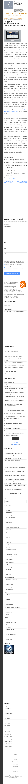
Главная (5, 18)
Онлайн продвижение (9, 562)
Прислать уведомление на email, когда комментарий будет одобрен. (13, 265)
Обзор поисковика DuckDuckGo (11, 373)
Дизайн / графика (9, 556)
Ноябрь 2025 (7, 743)
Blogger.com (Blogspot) (11, 549)
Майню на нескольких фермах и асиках (14, 425)
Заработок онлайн (8, 507)
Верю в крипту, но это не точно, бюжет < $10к (15, 416)
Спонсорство (7, 725)
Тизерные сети (9, 524)
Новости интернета (10, 636)
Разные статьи (9, 639)
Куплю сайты (15, 15)
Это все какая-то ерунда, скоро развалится (15, 433)
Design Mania (7, 460)
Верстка (7, 539)
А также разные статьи (15, 493)
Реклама (21, 13)
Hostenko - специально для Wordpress (13, 453)
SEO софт (8, 594)
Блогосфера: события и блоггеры (11, 607)
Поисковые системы (10, 571)
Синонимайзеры (9, 604)
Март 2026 (6, 734)
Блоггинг (7, 609)
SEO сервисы (9, 582)
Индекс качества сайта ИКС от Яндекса (13, 356)
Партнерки (8, 510)
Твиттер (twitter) (9, 589)
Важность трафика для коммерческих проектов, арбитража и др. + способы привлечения (15, 173)
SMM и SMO (8, 569)
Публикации (7, 723)
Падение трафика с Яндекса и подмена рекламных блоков (8, 182)
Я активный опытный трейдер (12, 421)
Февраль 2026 (7, 736)
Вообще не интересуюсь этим (12, 435)
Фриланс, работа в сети (11, 532)
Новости (10, 18)
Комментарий (7, 226)
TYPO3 (7, 544)
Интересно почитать (10, 629)
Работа (21, 15)
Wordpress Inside (8, 458)
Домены (7, 552)
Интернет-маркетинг (10, 567)
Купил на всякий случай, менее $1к (13, 418)
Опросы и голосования (11, 622)
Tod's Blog (8, 5)
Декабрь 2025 (7, 741)
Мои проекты (8, 627)
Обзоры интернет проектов (12, 586)
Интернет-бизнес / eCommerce (12, 527)
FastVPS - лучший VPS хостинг (11, 451)
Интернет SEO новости (18, 18)
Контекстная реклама (10, 515)
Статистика (8, 574)
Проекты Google (9, 584)
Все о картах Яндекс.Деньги (10, 371)
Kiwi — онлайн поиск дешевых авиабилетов (14, 365)
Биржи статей (9, 522)
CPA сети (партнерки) (10, 517)
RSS (11, 297)
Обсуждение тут (15, 444)
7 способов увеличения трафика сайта (13, 349)
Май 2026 (6, 731)
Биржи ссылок (9, 520)
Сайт (5, 254)
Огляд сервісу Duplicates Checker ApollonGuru (14, 479)
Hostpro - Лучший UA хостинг (10, 455)
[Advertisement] (14, 198)
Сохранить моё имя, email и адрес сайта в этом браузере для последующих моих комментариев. (14, 262)
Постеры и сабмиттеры (11, 602)
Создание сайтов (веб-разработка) (12, 535)
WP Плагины (8, 542)
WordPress (8, 537)
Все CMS (8, 547)
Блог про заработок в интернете (18, 3)
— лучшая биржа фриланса (14, 311)
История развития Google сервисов (12, 353)
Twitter (17, 297)
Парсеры (8, 599)
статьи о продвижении (11, 179)
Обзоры (7, 624)
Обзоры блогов (9, 612)
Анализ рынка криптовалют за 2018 (12, 351)
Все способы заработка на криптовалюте (13, 362)
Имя (5, 242)
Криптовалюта (9, 512)
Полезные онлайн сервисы (12, 579)
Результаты (15, 442)
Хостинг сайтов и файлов (11, 554)
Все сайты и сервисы (9, 577)
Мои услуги (7, 718)
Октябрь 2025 (7, 746)
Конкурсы (8, 614)
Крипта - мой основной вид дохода (13, 430)
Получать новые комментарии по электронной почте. (14, 268)
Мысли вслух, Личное (10, 619)
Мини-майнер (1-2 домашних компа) (13, 428)
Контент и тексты (9, 559)
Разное (6, 617)
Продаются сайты (8, 713)
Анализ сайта (9, 597)
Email (5, 248)
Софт (5, 592)
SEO (7, 564)
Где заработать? (14, 13)
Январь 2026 (7, 739)
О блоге (6, 13)
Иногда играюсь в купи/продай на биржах (14, 423)
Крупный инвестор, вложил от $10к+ (13, 413)
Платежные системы (10, 529)
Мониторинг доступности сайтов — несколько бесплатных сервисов (22, 182)
